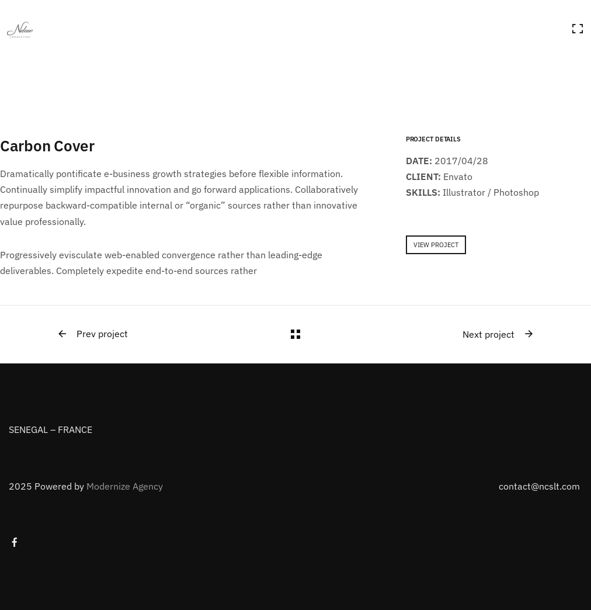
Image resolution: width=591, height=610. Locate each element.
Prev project (92, 334)
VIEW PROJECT (435, 245)
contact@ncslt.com (539, 486)
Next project (498, 334)
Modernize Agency (124, 486)
